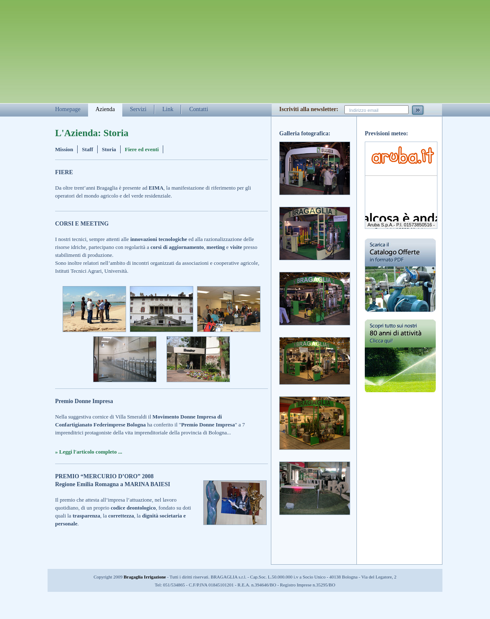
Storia (109, 149)
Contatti (198, 109)
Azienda (105, 109)
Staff (87, 149)
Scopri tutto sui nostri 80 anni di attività (400, 362)
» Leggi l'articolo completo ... (88, 452)
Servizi (138, 109)
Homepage (68, 109)
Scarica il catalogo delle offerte (400, 275)
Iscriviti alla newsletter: (308, 109)
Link (167, 109)
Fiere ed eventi (142, 149)
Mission (64, 149)
